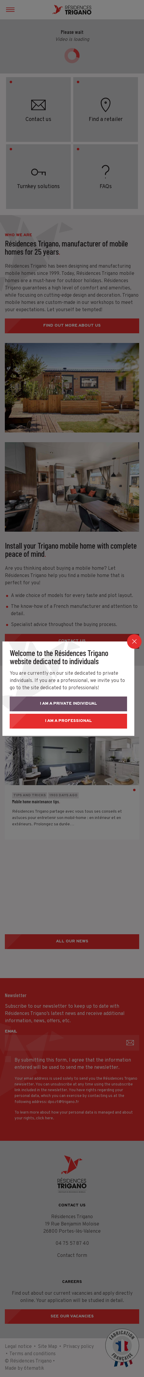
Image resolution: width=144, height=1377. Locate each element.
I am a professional (72, 720)
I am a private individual (72, 703)
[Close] (134, 641)
